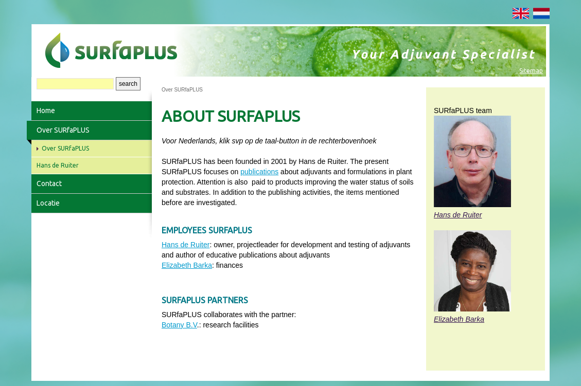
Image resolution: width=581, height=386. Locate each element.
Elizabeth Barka (187, 265)
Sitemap (531, 70)
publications (259, 172)
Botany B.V (179, 325)
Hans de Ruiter (185, 245)
